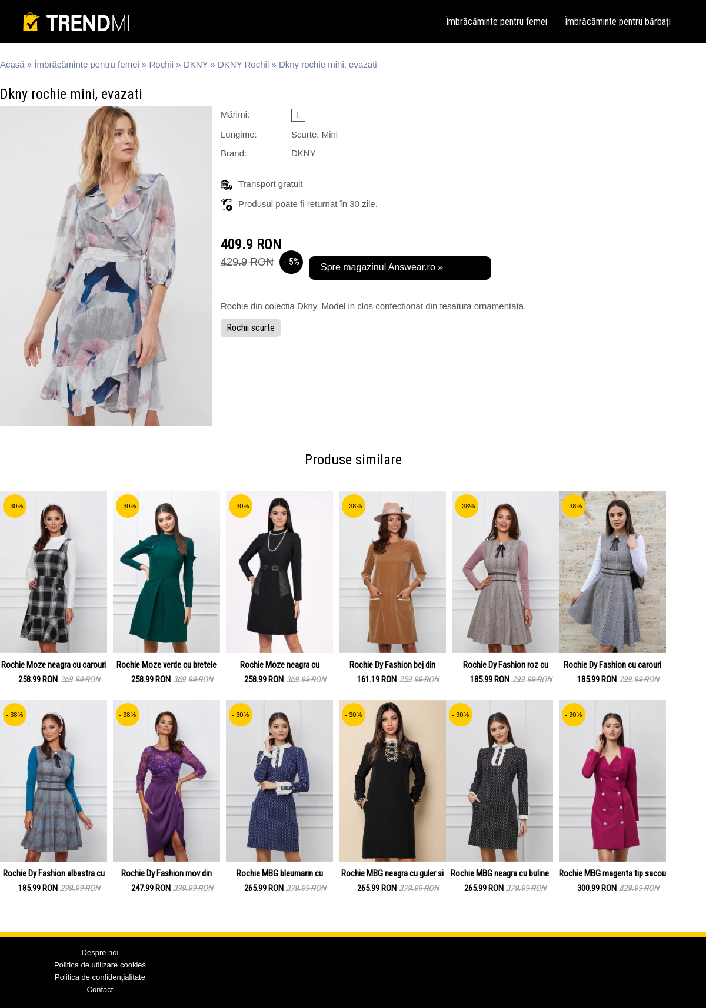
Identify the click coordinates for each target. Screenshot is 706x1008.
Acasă (12, 64)
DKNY (196, 64)
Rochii (161, 64)
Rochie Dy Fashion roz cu (505, 664)
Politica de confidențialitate (100, 977)
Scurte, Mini (314, 134)
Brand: (234, 153)
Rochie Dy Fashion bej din (392, 664)
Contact (100, 989)
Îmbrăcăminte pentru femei (496, 21)
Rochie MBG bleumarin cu (280, 873)
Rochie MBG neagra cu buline (500, 873)
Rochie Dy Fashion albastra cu (54, 873)
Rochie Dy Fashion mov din (166, 873)
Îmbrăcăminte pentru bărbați (618, 21)
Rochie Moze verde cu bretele (166, 664)
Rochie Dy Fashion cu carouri (612, 664)
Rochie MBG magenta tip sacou (612, 873)
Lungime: (239, 134)
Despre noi (100, 952)
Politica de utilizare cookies (100, 964)
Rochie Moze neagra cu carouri (53, 664)
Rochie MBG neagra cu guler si (392, 873)
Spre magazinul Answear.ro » (382, 267)
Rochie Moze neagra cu (279, 664)
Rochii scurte (251, 327)
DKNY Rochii (243, 64)
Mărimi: (235, 114)
